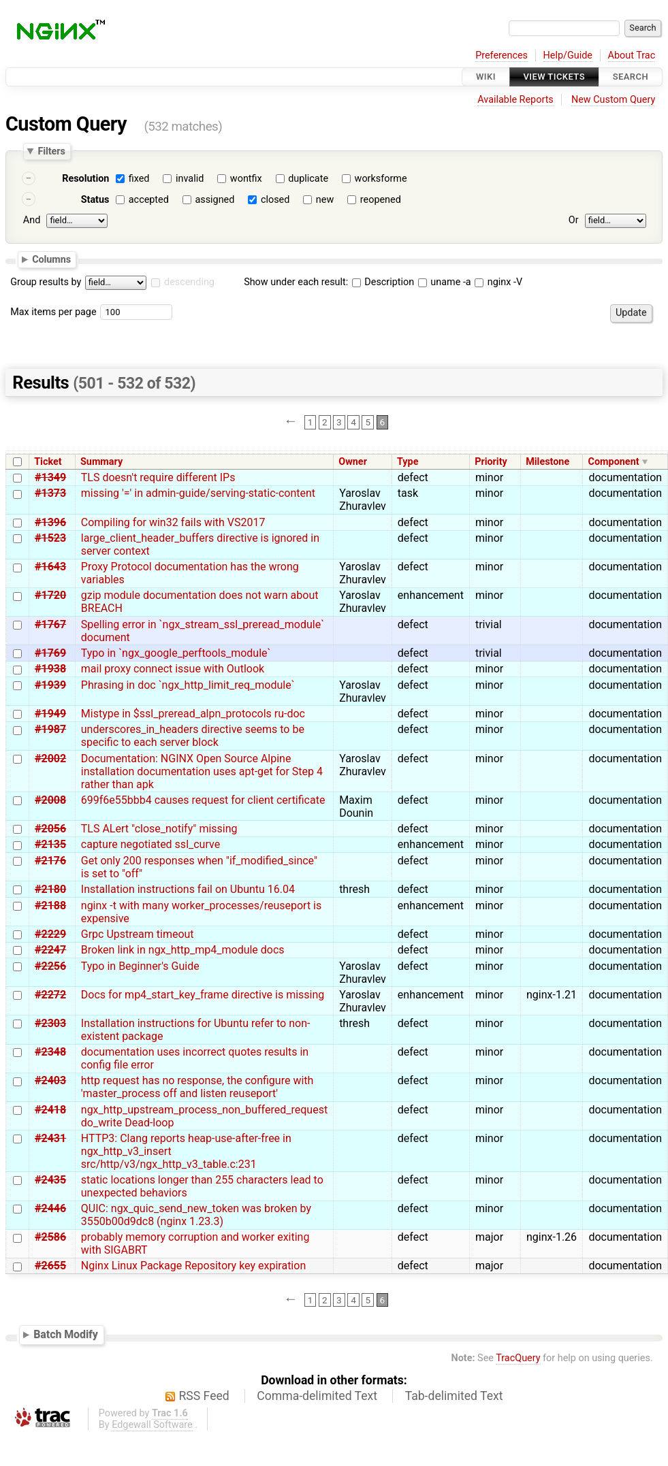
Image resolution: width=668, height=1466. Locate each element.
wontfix (246, 178)
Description (383, 282)
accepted (149, 200)
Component (613, 462)
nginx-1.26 (551, 1237)
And (31, 220)
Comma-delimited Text (317, 1396)
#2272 (50, 994)
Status (95, 200)
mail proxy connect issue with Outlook (172, 668)
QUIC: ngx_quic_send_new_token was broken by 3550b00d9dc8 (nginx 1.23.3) (196, 1215)
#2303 (50, 1023)
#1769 (50, 653)
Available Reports (515, 99)
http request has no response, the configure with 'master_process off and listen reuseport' (197, 1087)
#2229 (50, 934)
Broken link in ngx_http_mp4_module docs (183, 949)
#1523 (50, 538)
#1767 (50, 624)
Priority (491, 462)
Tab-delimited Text (454, 1396)
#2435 (50, 1179)
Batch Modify (65, 1335)
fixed (139, 178)
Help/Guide (567, 55)
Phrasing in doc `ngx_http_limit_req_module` (188, 685)
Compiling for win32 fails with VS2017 (173, 522)
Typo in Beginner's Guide (140, 966)
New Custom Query (613, 99)
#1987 (50, 729)
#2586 (50, 1237)
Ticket (47, 462)
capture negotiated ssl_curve (150, 844)
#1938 (50, 668)
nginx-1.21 (551, 994)
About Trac (632, 55)
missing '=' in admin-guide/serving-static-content (198, 493)
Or (574, 220)
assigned (214, 200)
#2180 (50, 889)
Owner (352, 462)
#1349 (50, 477)
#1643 (50, 566)
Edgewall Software (152, 1425)
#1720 (50, 595)
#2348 (50, 1051)
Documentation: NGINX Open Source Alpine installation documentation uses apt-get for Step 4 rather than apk (202, 771)
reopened (380, 200)
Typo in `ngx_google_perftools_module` (176, 653)
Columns (51, 258)
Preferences (501, 55)
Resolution (85, 178)
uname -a (444, 282)
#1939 (50, 685)
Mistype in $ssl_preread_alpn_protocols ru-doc (193, 713)
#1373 (50, 493)
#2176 (50, 860)
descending (189, 282)
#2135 (50, 844)
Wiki (486, 76)
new (325, 200)
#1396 (50, 522)
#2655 (50, 1265)
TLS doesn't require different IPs (158, 477)
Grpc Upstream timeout (137, 934)
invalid (190, 178)
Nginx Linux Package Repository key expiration (193, 1265)
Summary (101, 462)
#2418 (50, 1109)
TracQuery (518, 1358)
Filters (51, 151)
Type (407, 462)
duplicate (308, 178)
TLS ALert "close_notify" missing (159, 828)
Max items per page (53, 312)
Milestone (547, 462)
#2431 (50, 1138)
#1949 (50, 713)
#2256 (50, 966)
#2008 (50, 800)
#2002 (50, 758)
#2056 (50, 828)
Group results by (45, 282)
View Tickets (554, 76)
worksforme (381, 178)
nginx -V (498, 282)
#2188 (50, 905)
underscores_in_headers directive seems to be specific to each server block (192, 736)
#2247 (50, 949)
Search (630, 76)
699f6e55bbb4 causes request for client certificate (203, 800)
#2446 (50, 1208)
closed (275, 200)
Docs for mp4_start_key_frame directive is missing (203, 994)
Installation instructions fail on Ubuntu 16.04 (188, 889)
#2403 (50, 1080)
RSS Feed (204, 1396)
